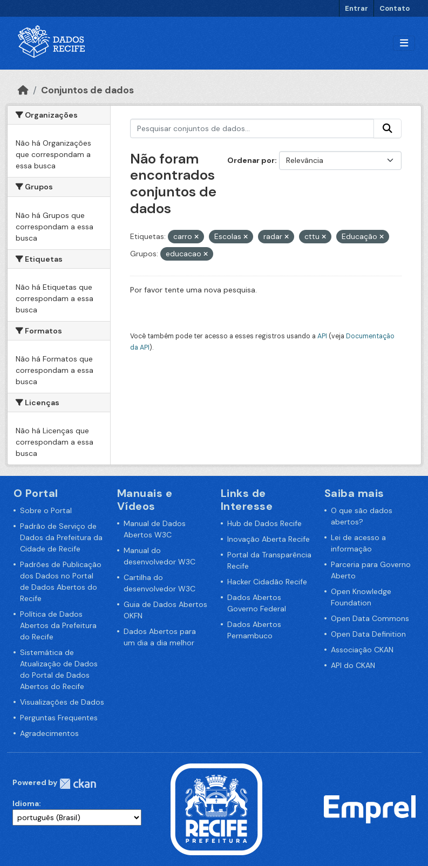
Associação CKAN (362, 649)
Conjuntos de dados (87, 90)
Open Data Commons (370, 618)
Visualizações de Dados (62, 702)
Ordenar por (251, 160)
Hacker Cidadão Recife (267, 582)
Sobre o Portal (46, 510)
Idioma (25, 803)
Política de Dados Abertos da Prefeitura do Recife (58, 625)
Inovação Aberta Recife (268, 539)
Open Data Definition (368, 634)
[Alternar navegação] (404, 43)
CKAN (77, 783)
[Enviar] (387, 128)
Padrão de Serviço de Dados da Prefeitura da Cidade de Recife (61, 537)
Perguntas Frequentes (59, 717)
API (322, 336)
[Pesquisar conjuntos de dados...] (252, 128)
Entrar (356, 8)
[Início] (23, 90)
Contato (394, 8)
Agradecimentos (49, 733)
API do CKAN (353, 665)
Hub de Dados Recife (264, 523)
